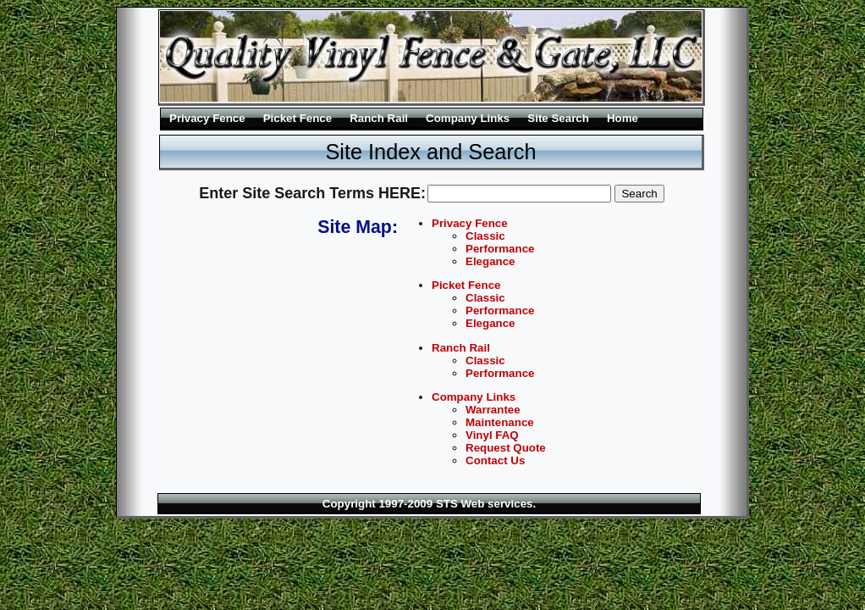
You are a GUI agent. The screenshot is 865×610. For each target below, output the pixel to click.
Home (622, 118)
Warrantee (493, 409)
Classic (485, 236)
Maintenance (500, 422)
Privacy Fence (207, 118)
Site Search (558, 118)
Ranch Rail (379, 118)
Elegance (490, 261)
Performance (500, 248)
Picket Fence (298, 118)
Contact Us (495, 460)
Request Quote (506, 447)
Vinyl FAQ (492, 435)
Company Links (468, 118)
